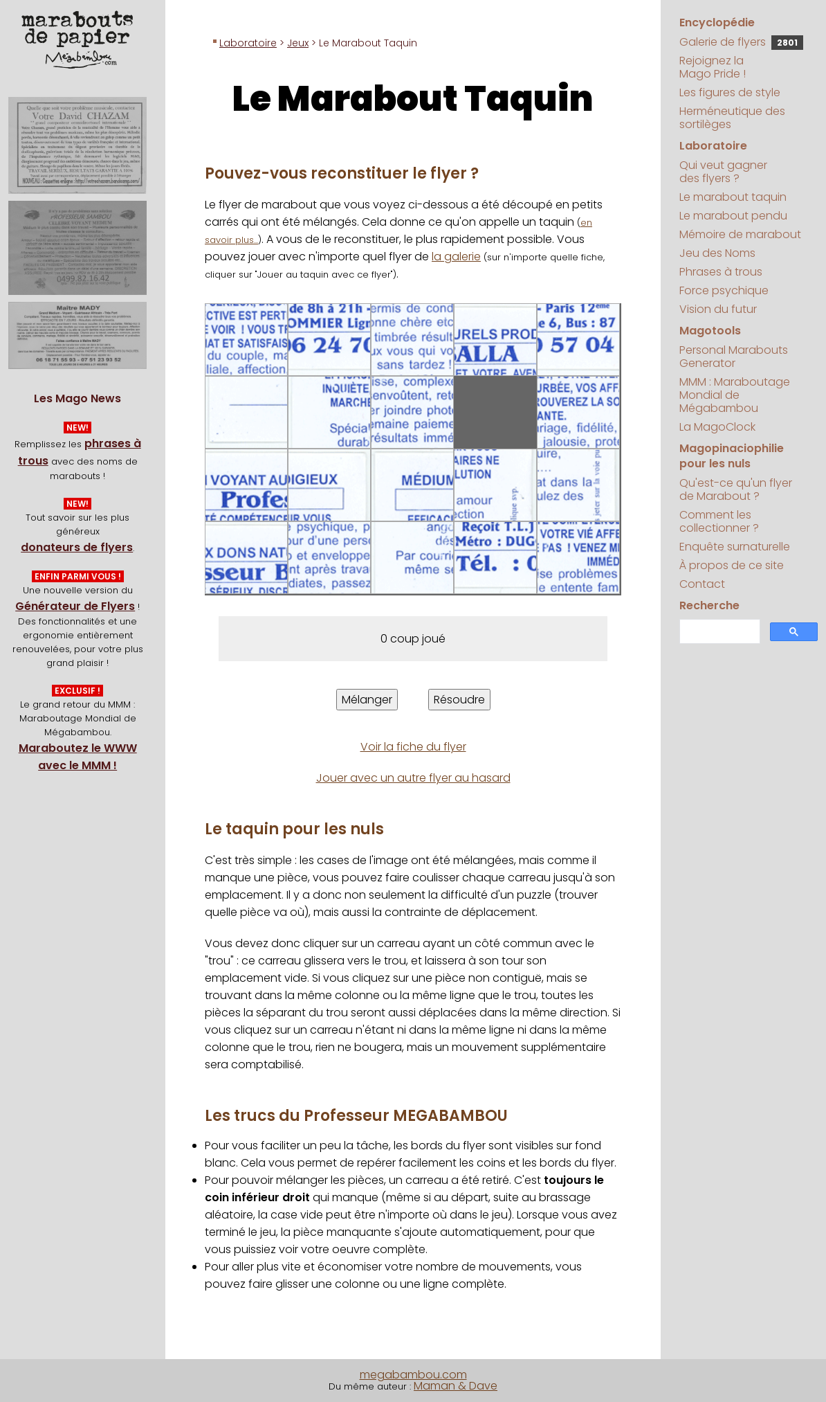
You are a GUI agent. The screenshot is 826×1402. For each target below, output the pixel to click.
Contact (702, 584)
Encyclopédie (717, 22)
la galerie (456, 256)
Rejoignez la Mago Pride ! (712, 67)
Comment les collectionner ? (719, 521)
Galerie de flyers (741, 42)
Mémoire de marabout (740, 234)
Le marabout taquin (733, 197)
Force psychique (724, 290)
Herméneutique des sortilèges (732, 117)
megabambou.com (413, 1375)
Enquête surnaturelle (734, 547)
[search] (718, 631)
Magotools (710, 331)
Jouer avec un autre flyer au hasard (413, 778)
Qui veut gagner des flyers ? (723, 171)
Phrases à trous (720, 272)
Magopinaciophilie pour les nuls (731, 455)
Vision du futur (718, 309)
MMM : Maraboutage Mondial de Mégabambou (734, 395)
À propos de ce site (731, 565)
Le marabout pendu (733, 216)
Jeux (298, 43)
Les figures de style (729, 92)
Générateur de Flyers (75, 606)
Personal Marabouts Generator (733, 356)
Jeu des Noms (717, 253)
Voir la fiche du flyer (413, 747)
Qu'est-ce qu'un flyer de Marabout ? (735, 489)
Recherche (709, 605)
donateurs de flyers (77, 547)
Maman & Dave (455, 1386)
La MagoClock (717, 427)
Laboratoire (248, 43)
